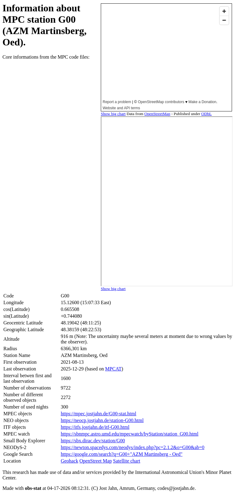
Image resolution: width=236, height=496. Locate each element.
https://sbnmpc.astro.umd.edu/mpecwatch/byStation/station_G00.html (130, 433)
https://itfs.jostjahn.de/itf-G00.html (95, 427)
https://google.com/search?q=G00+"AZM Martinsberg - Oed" (122, 454)
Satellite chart (126, 460)
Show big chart (113, 113)
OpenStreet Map (96, 460)
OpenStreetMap (157, 113)
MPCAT (113, 368)
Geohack (69, 460)
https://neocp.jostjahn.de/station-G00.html (102, 420)
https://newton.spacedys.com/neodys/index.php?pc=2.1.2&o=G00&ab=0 (132, 447)
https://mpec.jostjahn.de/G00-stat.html (98, 413)
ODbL (206, 113)
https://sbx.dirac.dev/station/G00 (93, 440)
